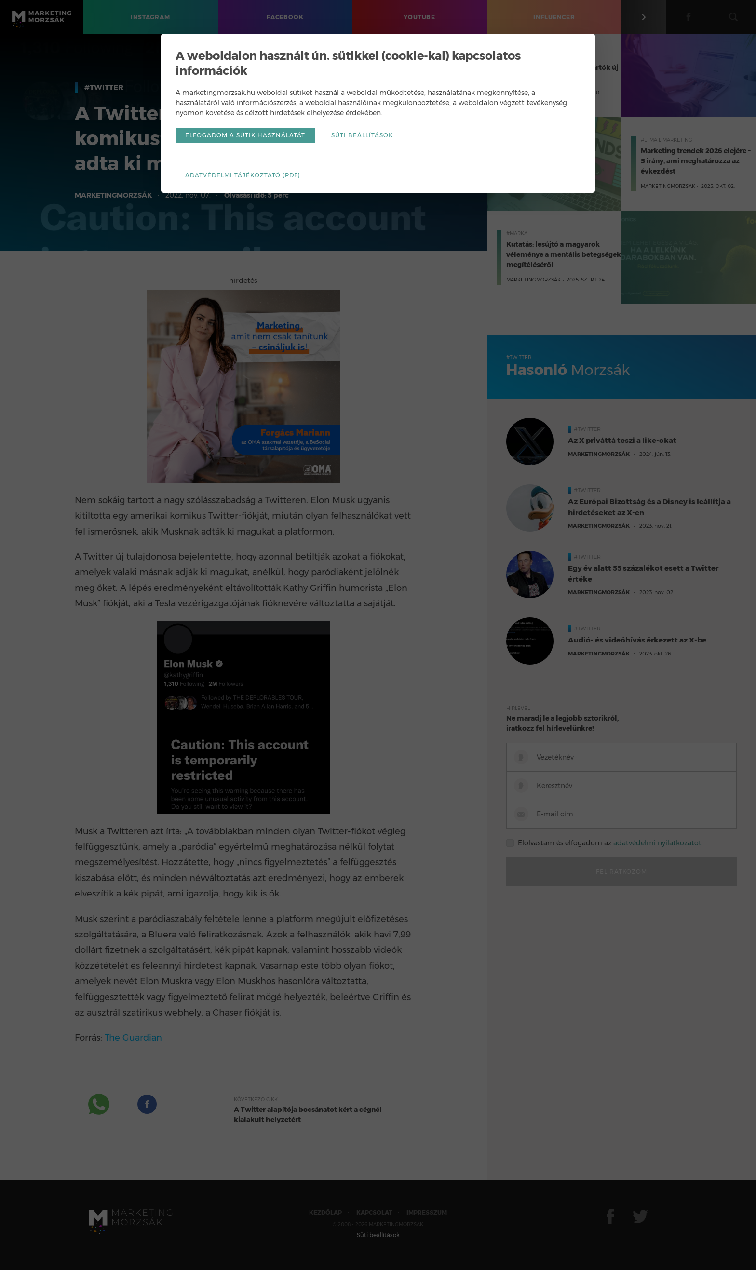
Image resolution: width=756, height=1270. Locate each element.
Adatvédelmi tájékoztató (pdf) (242, 175)
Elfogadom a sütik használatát (245, 135)
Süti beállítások (362, 135)
